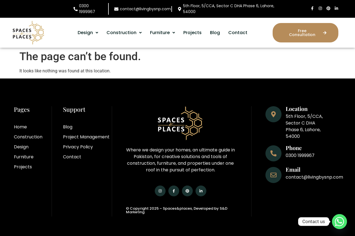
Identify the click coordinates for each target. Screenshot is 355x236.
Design (88, 32)
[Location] (273, 114)
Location (297, 108)
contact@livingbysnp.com (145, 9)
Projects (192, 32)
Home (20, 127)
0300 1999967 (87, 8)
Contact (237, 32)
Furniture (162, 32)
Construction (124, 32)
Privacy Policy (78, 147)
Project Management (86, 137)
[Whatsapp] (339, 221)
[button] (87, 32)
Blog (215, 32)
